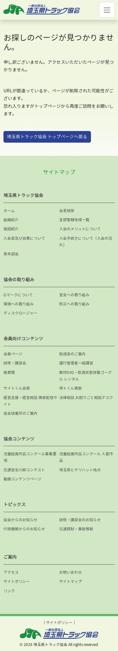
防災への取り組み (74, 304)
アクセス (11, 572)
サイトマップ (70, 581)
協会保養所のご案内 (20, 413)
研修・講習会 (14, 363)
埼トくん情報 (70, 388)
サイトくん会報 (16, 388)
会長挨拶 (66, 210)
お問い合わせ (70, 572)
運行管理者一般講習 (76, 363)
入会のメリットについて (80, 229)
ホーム (9, 210)
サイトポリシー (16, 581)
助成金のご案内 (72, 354)
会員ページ (12, 354)
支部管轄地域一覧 (74, 219)
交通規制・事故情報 (76, 529)
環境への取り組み (18, 304)
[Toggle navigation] (107, 10)
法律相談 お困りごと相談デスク (86, 397)
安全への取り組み (74, 295)
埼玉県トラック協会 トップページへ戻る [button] (47, 137)
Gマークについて (18, 295)
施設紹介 (11, 229)
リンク (9, 591)
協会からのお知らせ (20, 519)
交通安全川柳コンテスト (24, 470)
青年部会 (11, 254)
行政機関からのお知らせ (24, 529)
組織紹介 (11, 219)
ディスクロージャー (20, 313)
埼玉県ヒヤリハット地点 (80, 470)
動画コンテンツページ (22, 479)
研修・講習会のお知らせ (80, 519)
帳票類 (9, 372)
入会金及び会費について (24, 238)
